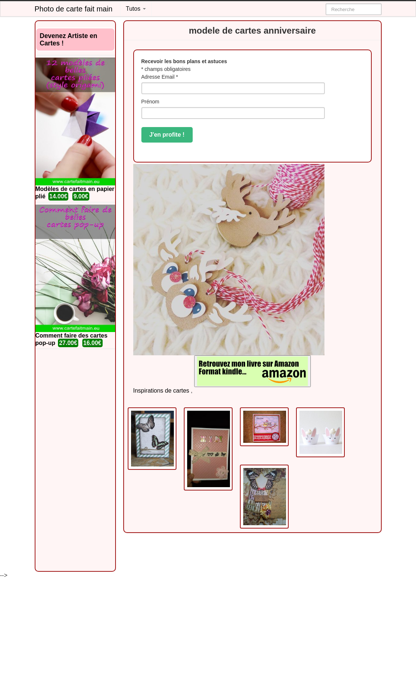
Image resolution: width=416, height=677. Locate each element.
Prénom (150, 102)
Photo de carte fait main (74, 9)
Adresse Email (159, 77)
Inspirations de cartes (161, 390)
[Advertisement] (75, 460)
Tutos (136, 9)
